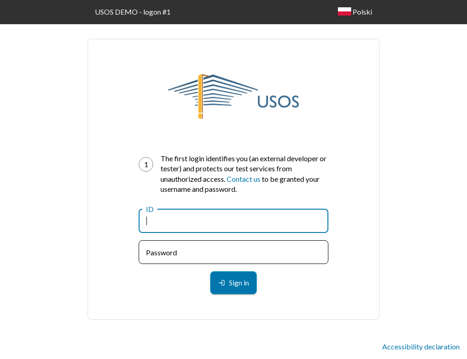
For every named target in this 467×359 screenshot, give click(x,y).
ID (150, 209)
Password (161, 252)
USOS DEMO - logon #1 (133, 11)
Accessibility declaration (421, 346)
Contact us (243, 178)
